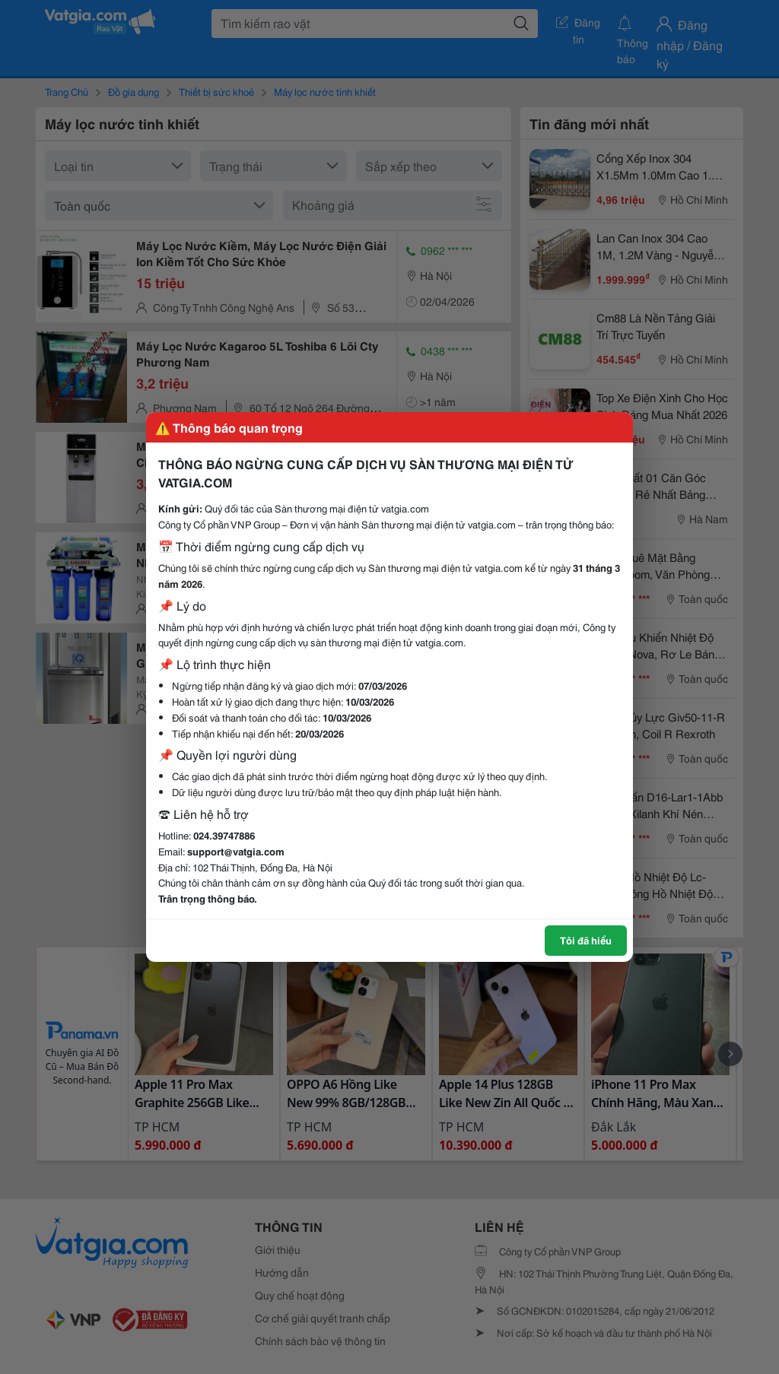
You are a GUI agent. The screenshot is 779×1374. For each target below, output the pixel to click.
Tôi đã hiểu (586, 940)
